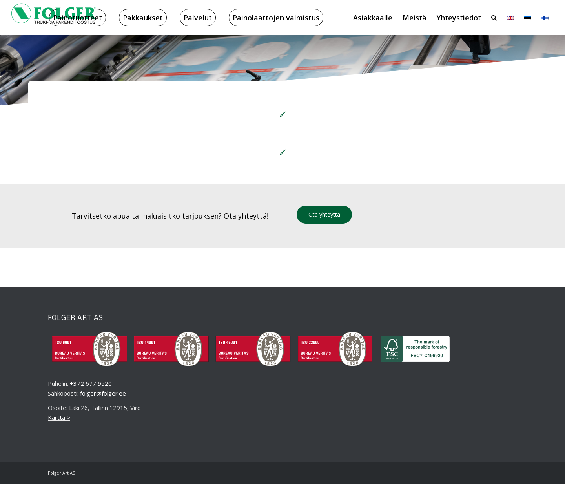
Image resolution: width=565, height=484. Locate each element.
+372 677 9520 (91, 383)
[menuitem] (77, 17)
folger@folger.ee (103, 393)
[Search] (494, 17)
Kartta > (59, 417)
